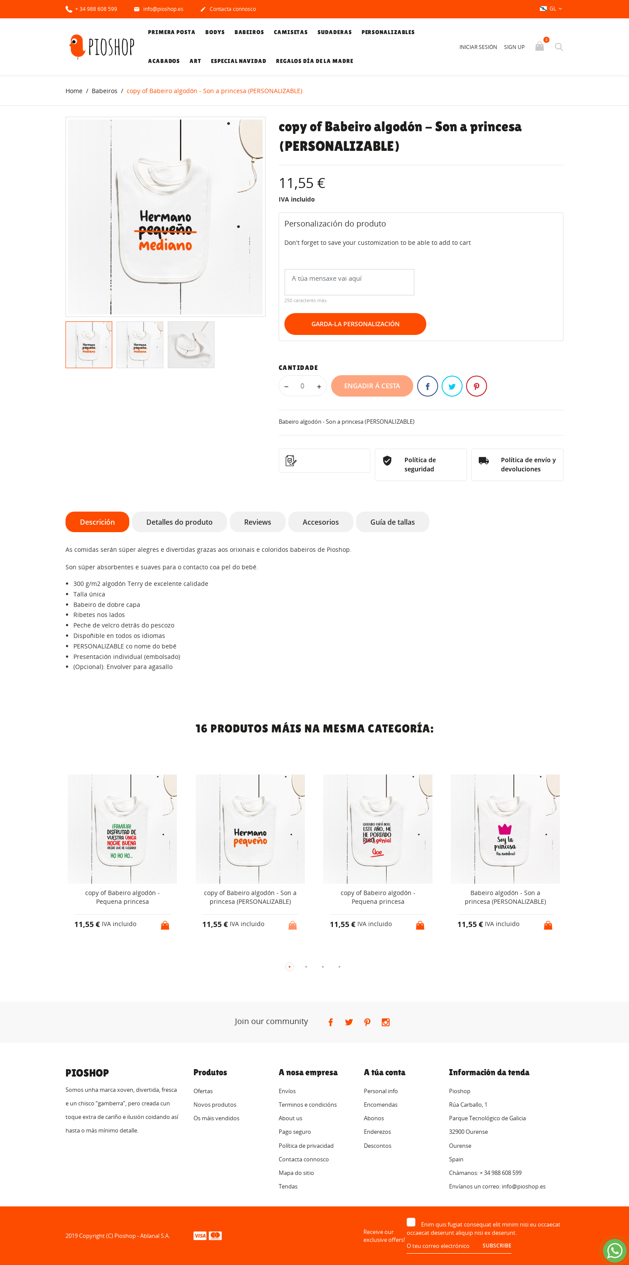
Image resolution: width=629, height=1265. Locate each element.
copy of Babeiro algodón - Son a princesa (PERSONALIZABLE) (250, 897)
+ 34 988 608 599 (91, 8)
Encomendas (380, 1104)
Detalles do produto (179, 522)
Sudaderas (335, 32)
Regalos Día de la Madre (314, 61)
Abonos (374, 1118)
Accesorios (321, 522)
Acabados (164, 61)
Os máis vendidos (216, 1118)
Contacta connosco (228, 9)
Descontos (377, 1146)
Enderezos (377, 1132)
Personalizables (388, 32)
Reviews (257, 522)
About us (290, 1118)
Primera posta (172, 32)
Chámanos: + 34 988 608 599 (485, 1173)
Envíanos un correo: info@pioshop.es (497, 1187)
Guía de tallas (392, 522)
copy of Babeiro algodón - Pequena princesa (122, 897)
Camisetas (291, 32)
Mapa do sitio (296, 1173)
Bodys (215, 32)
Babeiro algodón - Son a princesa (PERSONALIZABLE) (505, 897)
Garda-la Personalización (355, 324)
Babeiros (249, 32)
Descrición (97, 522)
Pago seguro (295, 1132)
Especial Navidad (238, 61)
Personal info (381, 1091)
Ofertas (203, 1091)
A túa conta (384, 1072)
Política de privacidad (306, 1146)
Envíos (287, 1091)
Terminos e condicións (308, 1104)
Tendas (288, 1187)
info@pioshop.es (158, 9)
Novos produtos (215, 1104)
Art (195, 61)
